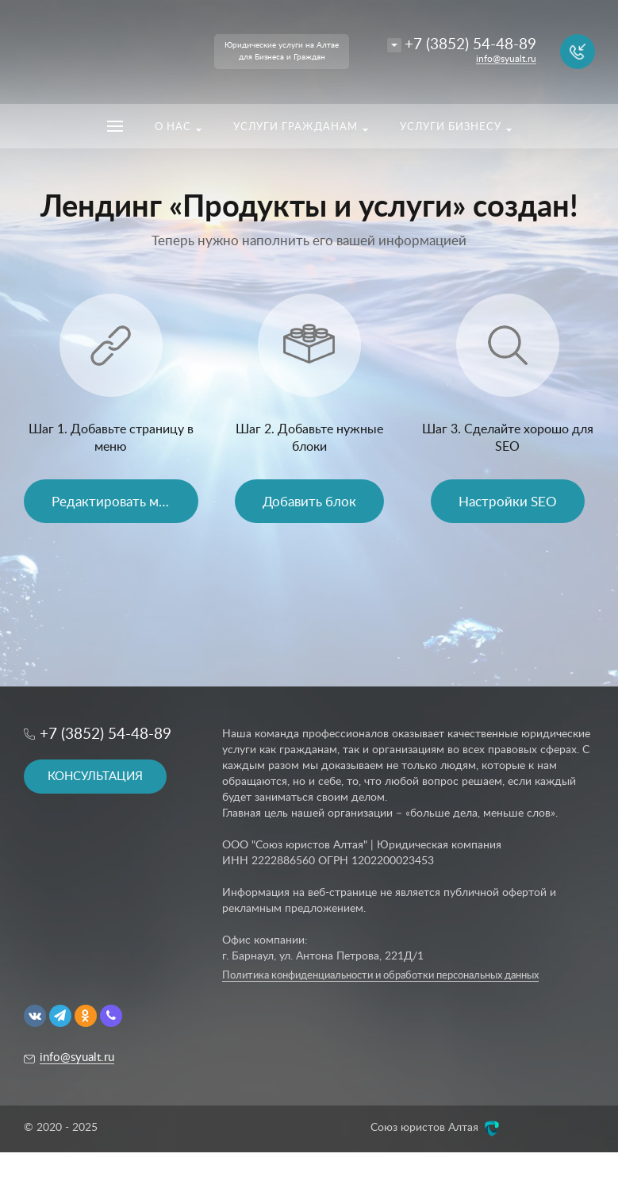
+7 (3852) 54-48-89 (470, 44)
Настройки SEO (508, 502)
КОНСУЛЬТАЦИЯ (95, 776)
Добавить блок (309, 502)
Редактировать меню (118, 502)
